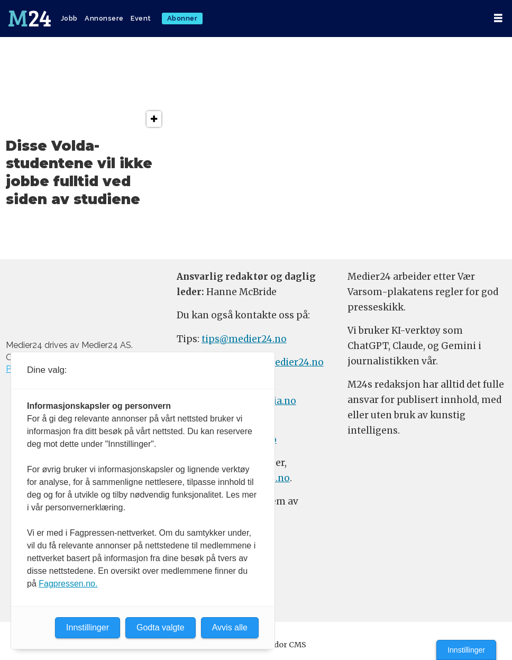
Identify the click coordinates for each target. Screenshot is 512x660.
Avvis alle (230, 627)
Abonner (182, 18)
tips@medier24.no (244, 339)
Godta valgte (160, 627)
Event (141, 18)
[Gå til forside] (29, 18)
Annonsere (104, 18)
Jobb (69, 18)
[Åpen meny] (498, 18)
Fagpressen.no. (68, 583)
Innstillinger (466, 650)
